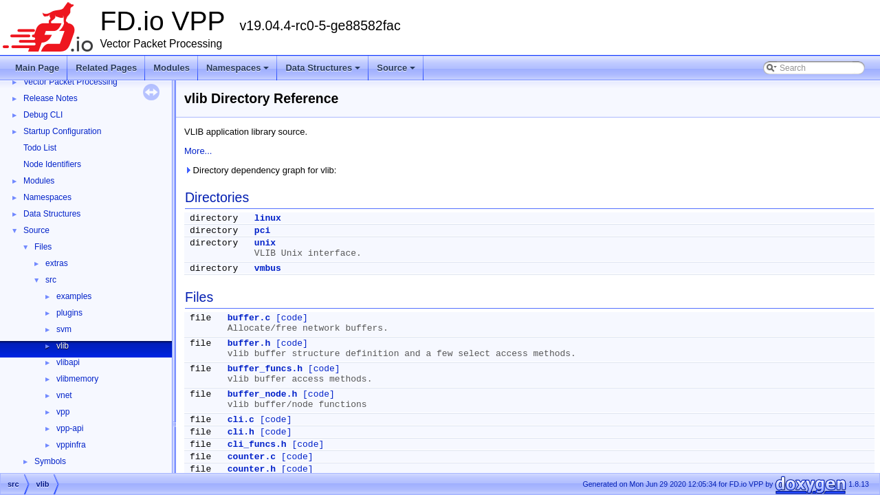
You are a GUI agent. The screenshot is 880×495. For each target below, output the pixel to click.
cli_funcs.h (257, 444)
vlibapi (68, 362)
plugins (69, 313)
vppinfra (71, 445)
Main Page (37, 68)
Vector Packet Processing (70, 82)
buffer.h (249, 343)
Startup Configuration (62, 131)
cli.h (241, 432)
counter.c (252, 457)
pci (262, 231)
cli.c (241, 420)
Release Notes (50, 98)
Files (43, 247)
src (50, 280)
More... (198, 151)
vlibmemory (77, 379)
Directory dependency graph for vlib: (260, 170)
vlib (62, 346)
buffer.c (249, 318)
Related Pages (106, 68)
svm (64, 329)
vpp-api (69, 428)
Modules (171, 68)
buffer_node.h (262, 394)
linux (267, 218)
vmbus (267, 268)
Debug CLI (43, 115)
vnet (64, 395)
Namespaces (239, 71)
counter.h (252, 469)
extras (56, 263)
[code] (292, 318)
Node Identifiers (52, 164)
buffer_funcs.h (265, 369)
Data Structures (323, 71)
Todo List (39, 148)
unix (265, 243)
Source (397, 71)
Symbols (50, 461)
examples (73, 296)
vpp (62, 412)
